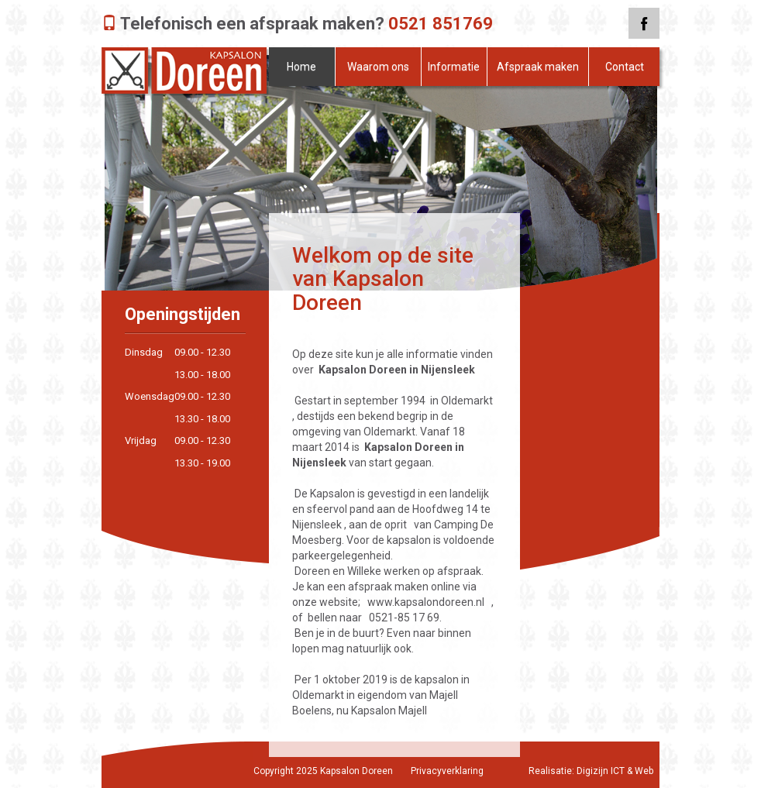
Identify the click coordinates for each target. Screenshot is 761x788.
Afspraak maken (538, 66)
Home (301, 66)
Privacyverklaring (447, 771)
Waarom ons (378, 66)
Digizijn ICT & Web (615, 771)
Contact (624, 66)
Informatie (454, 66)
